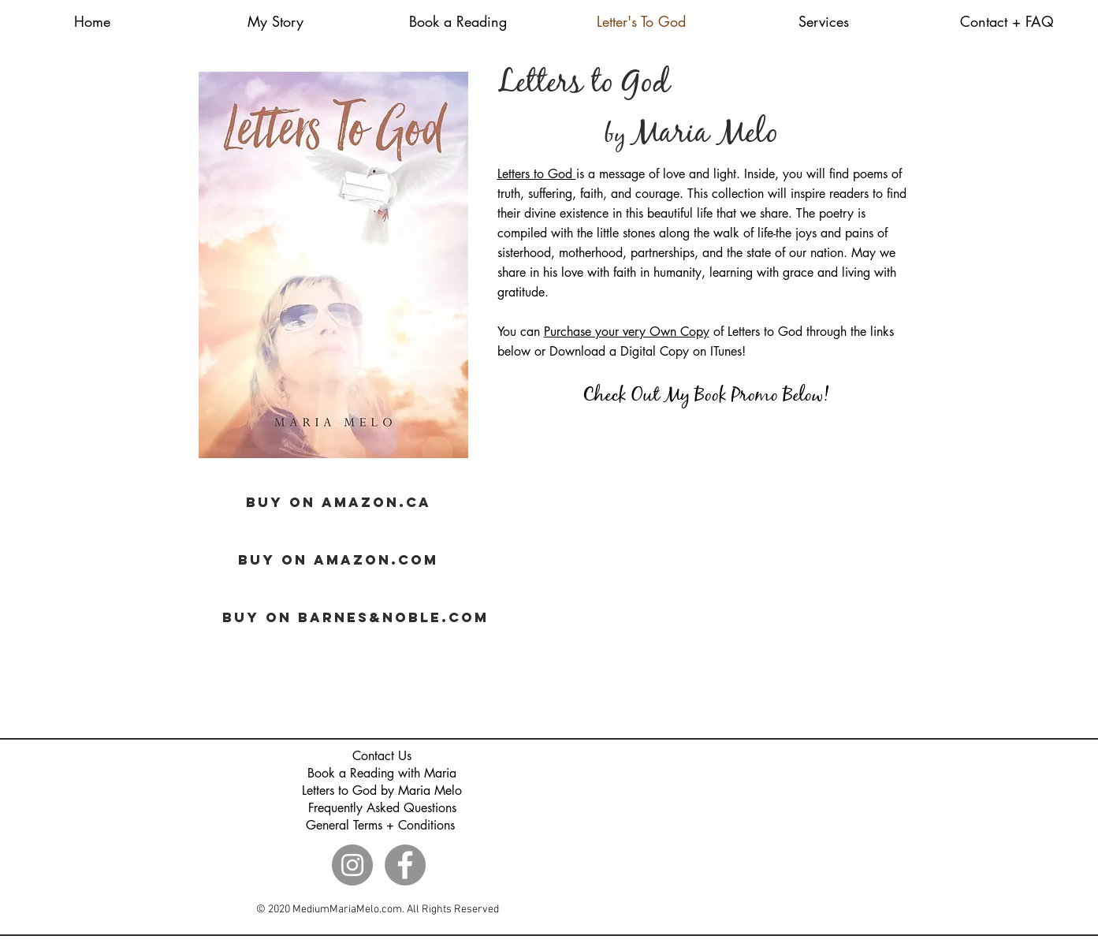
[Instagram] (352, 864)
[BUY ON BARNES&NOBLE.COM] (355, 617)
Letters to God (536, 174)
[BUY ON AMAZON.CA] (338, 502)
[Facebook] (405, 864)
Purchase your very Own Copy (626, 331)
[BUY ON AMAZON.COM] (338, 559)
